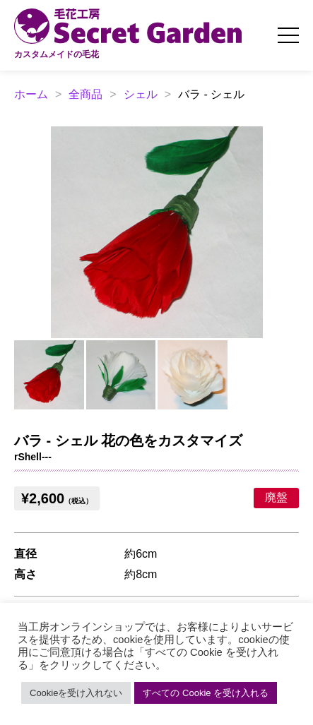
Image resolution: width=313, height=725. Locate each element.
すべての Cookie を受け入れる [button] (205, 693)
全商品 (85, 94)
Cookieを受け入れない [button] (76, 693)
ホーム (31, 94)
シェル (141, 94)
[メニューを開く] (288, 35)
